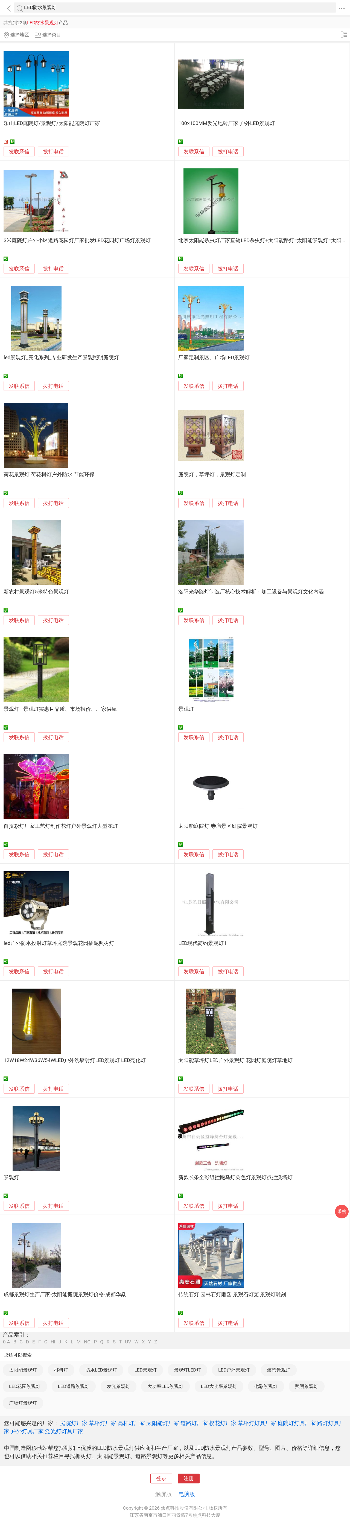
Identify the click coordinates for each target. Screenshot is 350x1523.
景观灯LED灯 (187, 1370)
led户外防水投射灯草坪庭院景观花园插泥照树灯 (59, 943)
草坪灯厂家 (102, 1423)
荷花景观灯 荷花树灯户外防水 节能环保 (49, 475)
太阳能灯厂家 (162, 1423)
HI (53, 1342)
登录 (161, 1479)
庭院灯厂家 (74, 1423)
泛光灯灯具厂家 (64, 1431)
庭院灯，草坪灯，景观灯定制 (212, 475)
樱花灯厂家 (223, 1423)
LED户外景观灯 (234, 1370)
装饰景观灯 (278, 1370)
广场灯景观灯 (23, 1403)
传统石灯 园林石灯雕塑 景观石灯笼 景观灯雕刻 (232, 1295)
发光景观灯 (118, 1386)
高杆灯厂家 (131, 1423)
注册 (188, 1479)
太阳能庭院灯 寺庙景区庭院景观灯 (218, 826)
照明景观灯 (306, 1386)
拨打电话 (53, 151)
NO (87, 1342)
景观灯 (186, 709)
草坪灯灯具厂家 (257, 1423)
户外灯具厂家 (27, 1431)
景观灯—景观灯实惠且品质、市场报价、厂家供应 (60, 709)
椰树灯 (61, 1370)
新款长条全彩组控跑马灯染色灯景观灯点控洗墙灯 (235, 1177)
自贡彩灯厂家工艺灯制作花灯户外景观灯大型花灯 (61, 826)
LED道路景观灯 (73, 1386)
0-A (6, 1342)
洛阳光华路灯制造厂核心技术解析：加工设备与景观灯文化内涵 (251, 592)
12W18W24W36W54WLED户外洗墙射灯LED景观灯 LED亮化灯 (75, 1060)
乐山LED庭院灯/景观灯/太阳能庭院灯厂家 (52, 123)
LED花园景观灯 (24, 1386)
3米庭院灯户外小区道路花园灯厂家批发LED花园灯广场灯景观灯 (77, 240)
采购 (341, 1211)
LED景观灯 (145, 1370)
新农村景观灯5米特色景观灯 (36, 592)
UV (128, 1342)
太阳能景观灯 (23, 1370)
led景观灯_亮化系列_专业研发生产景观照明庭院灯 (61, 358)
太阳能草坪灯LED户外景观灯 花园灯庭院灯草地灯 (235, 1060)
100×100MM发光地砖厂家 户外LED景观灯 (226, 123)
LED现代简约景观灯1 (202, 943)
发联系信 (19, 152)
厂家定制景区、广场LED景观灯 (214, 358)
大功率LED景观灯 (165, 1386)
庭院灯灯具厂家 (297, 1423)
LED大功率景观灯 (219, 1386)
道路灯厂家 (194, 1423)
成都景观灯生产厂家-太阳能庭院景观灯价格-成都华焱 (65, 1295)
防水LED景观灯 (101, 1370)
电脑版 (187, 1494)
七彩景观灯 (266, 1386)
